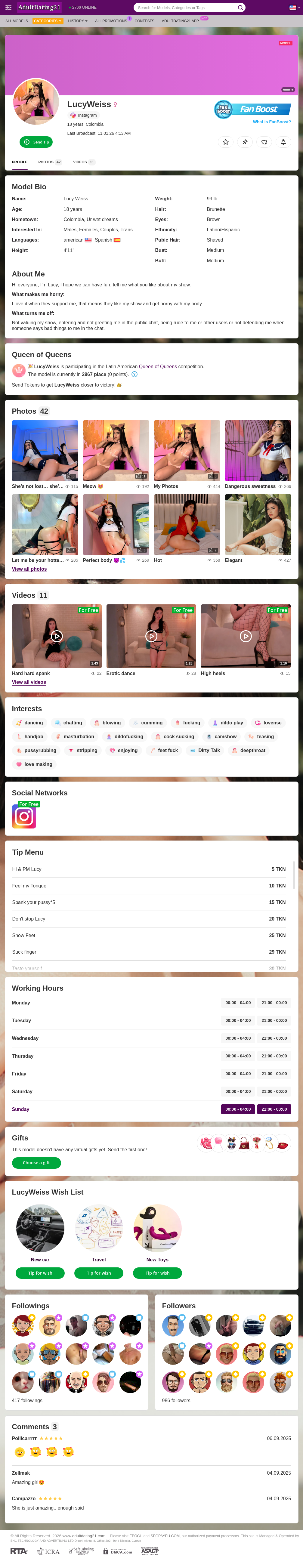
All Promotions (112, 20)
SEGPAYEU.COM (165, 1536)
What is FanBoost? (272, 121)
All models (16, 21)
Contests (144, 21)
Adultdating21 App (182, 20)
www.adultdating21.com (84, 1536)
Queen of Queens (158, 366)
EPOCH (135, 1536)
